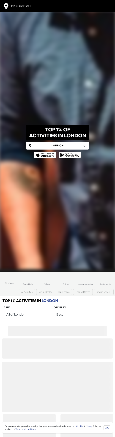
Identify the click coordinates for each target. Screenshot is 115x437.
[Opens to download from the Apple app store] (46, 152)
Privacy (88, 426)
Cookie (79, 426)
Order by (60, 307)
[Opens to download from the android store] (69, 152)
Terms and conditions (25, 429)
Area (7, 307)
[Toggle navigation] (106, 6)
